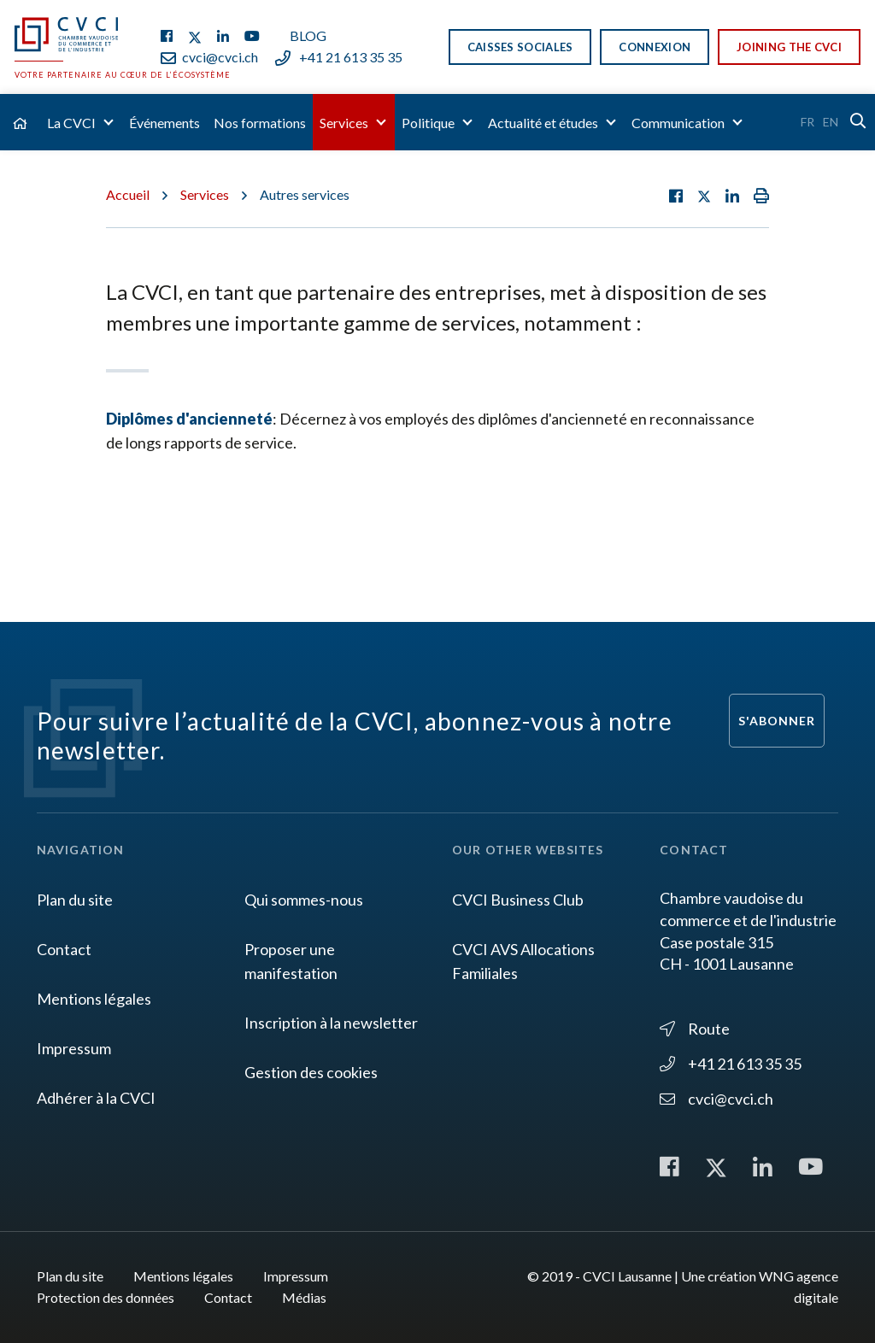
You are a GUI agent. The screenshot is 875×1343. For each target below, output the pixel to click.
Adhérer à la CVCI (96, 1097)
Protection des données (105, 1297)
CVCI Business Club (518, 899)
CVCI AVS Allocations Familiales (523, 961)
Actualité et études (543, 122)
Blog (308, 35)
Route (695, 1028)
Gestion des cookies (311, 1072)
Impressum (74, 1048)
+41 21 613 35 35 (338, 57)
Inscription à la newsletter (331, 1022)
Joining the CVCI (789, 47)
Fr (807, 121)
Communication (678, 122)
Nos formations (260, 122)
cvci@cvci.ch (209, 57)
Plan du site (75, 899)
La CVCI (71, 122)
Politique (428, 122)
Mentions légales (94, 998)
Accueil (128, 194)
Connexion (654, 47)
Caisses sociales (520, 47)
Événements (164, 122)
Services (344, 122)
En (830, 121)
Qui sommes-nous (303, 899)
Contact (64, 949)
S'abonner (776, 720)
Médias (304, 1297)
